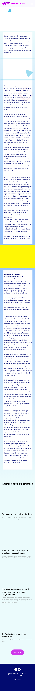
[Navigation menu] (32, 4)
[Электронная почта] (19, 669)
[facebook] (15, 669)
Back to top (17, 679)
